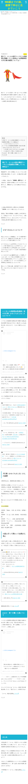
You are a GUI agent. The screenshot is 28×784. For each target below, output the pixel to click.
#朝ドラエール (17, 458)
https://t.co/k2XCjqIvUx (13, 436)
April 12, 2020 (6, 444)
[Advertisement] (14, 34)
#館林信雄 (19, 566)
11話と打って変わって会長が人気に (14, 151)
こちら (15, 606)
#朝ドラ (10, 407)
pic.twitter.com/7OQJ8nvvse (9, 438)
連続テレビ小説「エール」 (8, 371)
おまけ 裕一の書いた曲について (12, 153)
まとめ (5, 155)
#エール (14, 407)
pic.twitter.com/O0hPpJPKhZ (9, 460)
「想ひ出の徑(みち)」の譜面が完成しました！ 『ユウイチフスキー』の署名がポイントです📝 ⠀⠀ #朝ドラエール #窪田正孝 (14, 666)
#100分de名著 (20, 405)
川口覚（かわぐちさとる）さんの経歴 (14, 149)
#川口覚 (14, 417)
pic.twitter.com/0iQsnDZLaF (9, 419)
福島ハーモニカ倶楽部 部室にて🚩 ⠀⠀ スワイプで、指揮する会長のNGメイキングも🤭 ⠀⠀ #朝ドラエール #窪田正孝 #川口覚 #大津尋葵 (14, 367)
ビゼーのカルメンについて (11, 143)
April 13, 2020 (22, 423)
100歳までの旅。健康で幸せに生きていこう (14, 5)
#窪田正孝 (15, 594)
